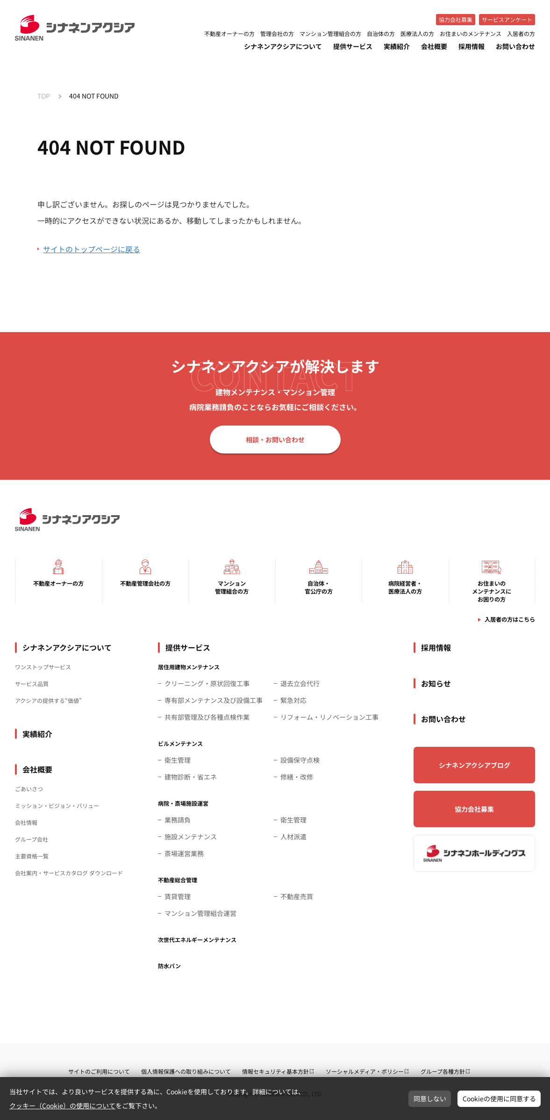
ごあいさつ (29, 789)
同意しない (430, 1098)
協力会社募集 (455, 19)
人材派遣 (293, 836)
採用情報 (471, 46)
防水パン (169, 966)
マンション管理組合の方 (330, 33)
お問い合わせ (515, 46)
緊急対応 (293, 700)
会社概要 (434, 46)
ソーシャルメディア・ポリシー (365, 1071)
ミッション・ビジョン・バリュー (57, 805)
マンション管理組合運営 (200, 913)
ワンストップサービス (43, 667)
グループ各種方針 (443, 1071)
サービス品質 (32, 684)
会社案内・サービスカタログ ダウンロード (69, 873)
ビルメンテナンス (180, 743)
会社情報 (26, 822)
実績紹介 (397, 46)
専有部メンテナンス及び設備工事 (213, 700)
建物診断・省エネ (190, 776)
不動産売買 (296, 896)
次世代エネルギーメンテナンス (197, 939)
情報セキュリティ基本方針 (275, 1071)
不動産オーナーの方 (229, 33)
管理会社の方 (277, 33)
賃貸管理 (177, 896)
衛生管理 (177, 760)
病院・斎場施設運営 (183, 803)
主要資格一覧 (32, 856)
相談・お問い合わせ (275, 439)
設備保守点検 (300, 760)
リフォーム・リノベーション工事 (329, 717)
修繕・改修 (296, 776)
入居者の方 (521, 33)
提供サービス (352, 46)
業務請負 (177, 819)
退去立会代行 (300, 683)
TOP (43, 95)
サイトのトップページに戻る (91, 249)
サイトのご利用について (99, 1071)
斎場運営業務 (184, 853)
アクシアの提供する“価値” (48, 700)
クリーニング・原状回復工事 (207, 683)
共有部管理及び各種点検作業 (207, 717)
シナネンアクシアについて (283, 46)
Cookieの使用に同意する (499, 1098)
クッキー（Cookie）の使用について (62, 1105)
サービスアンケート (507, 19)
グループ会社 (31, 839)
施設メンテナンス (190, 836)
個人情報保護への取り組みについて (186, 1071)
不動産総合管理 (177, 880)
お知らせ (436, 683)
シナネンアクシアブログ (474, 765)
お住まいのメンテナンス (470, 33)
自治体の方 (381, 33)
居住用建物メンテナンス (189, 667)
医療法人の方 (417, 33)
